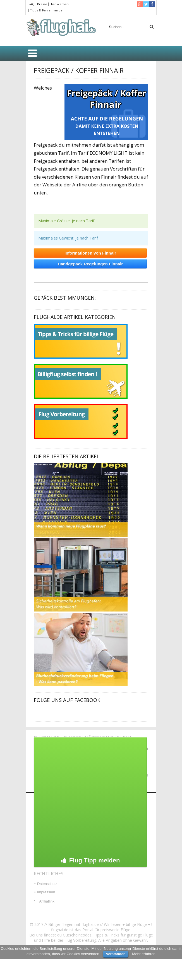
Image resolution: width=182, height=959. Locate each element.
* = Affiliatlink (44, 901)
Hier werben (59, 4)
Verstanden (115, 954)
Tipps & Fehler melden (47, 10)
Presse (42, 4)
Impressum (46, 892)
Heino (38, 276)
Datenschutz (47, 884)
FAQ (31, 4)
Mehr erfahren (143, 954)
